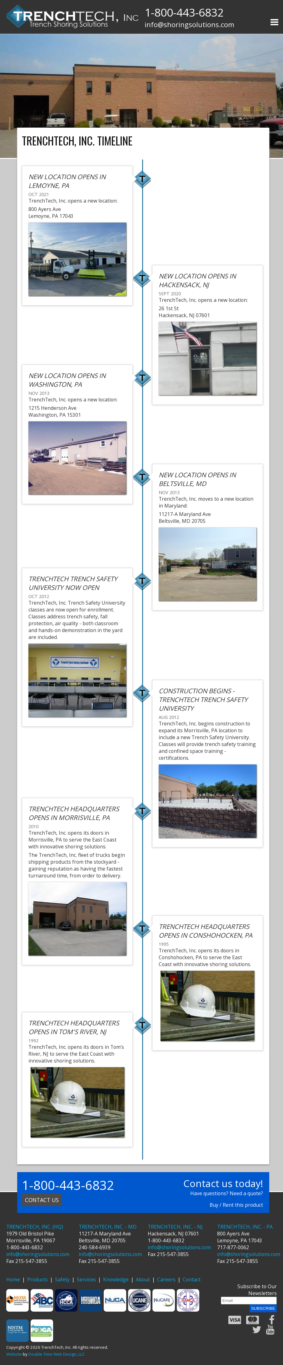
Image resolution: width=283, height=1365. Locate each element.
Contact (192, 1279)
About (143, 1279)
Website (14, 1354)
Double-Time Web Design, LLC (56, 1354)
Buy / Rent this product (236, 1204)
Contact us (42, 1200)
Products (37, 1279)
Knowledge (116, 1279)
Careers (166, 1279)
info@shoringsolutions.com (189, 24)
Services (86, 1279)
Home (13, 1279)
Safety (62, 1279)
